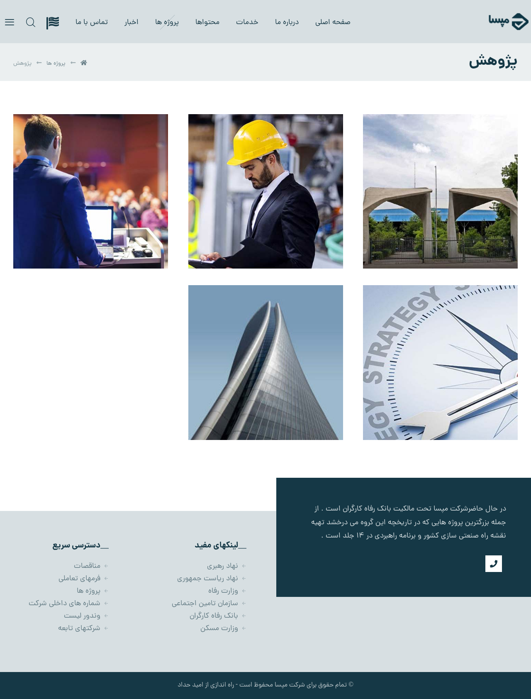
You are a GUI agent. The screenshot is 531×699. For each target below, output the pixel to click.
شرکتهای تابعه (83, 628)
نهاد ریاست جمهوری (211, 578)
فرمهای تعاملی (83, 578)
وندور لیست (86, 616)
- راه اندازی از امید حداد (208, 685)
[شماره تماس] (493, 563)
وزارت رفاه (227, 591)
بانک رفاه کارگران (218, 616)
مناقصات (91, 566)
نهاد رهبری (226, 566)
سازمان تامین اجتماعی (209, 603)
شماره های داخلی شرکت (69, 603)
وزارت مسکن (223, 628)
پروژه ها (93, 591)
